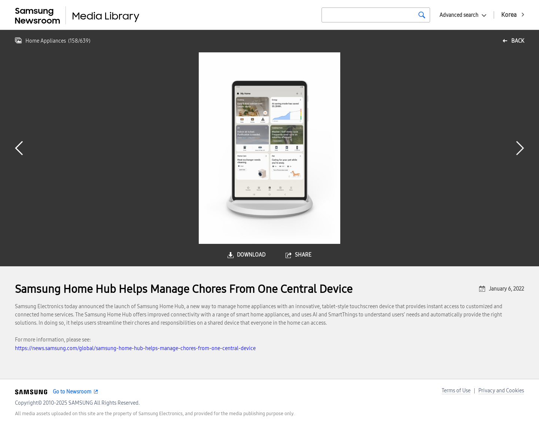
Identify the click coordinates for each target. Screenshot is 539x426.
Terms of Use (456, 390)
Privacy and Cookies (501, 390)
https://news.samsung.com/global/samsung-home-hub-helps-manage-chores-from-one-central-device (135, 348)
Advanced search (458, 15)
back (517, 41)
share (303, 255)
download (251, 255)
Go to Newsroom (72, 392)
